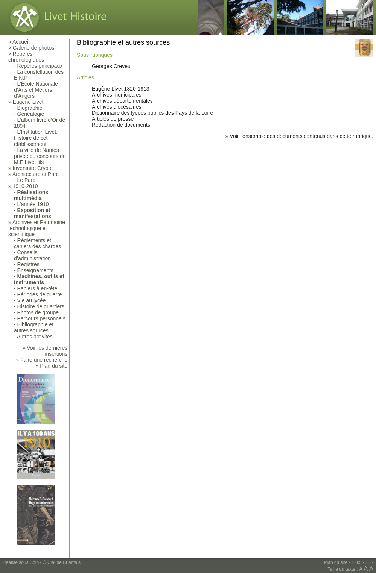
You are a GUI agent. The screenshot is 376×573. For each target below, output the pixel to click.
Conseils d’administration (32, 255)
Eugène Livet (28, 102)
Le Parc (26, 180)
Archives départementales (122, 101)
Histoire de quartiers (40, 306)
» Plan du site (51, 366)
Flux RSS (361, 562)
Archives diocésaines (117, 107)
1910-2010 (25, 186)
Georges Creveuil (112, 66)
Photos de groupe (38, 312)
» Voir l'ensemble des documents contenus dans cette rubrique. (299, 136)
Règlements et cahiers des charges (37, 243)
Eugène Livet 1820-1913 (120, 89)
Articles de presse (113, 119)
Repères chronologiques (26, 57)
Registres (28, 264)
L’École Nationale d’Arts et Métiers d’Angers (36, 90)
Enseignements (35, 270)
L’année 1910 (33, 204)
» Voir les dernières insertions (44, 351)
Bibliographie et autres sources (33, 327)
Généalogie (30, 114)
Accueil (20, 42)
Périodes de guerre (39, 294)
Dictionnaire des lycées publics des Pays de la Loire (152, 113)
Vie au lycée (31, 300)
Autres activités (35, 336)
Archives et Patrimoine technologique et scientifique (36, 228)
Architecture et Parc (35, 174)
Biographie (30, 108)
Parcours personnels (41, 318)
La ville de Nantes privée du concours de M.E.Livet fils (40, 156)
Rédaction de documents (121, 125)
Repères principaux (40, 66)
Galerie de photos (34, 48)
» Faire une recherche (41, 360)
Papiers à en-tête (37, 288)
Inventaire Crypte (33, 168)
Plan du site (336, 562)
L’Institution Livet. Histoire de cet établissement (36, 138)
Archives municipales (117, 95)
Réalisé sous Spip (21, 562)
